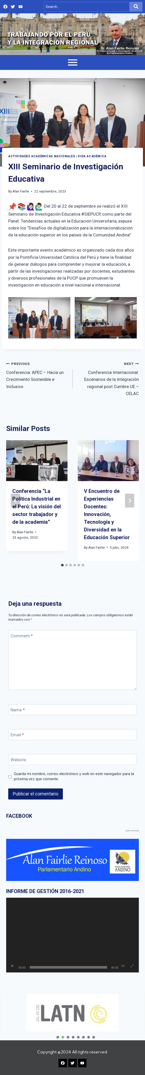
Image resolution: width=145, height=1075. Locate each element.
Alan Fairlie (21, 191)
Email (17, 734)
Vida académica (92, 156)
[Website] (72, 759)
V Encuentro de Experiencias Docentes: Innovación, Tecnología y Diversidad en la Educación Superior (107, 514)
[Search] (87, 7)
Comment (22, 635)
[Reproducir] (12, 966)
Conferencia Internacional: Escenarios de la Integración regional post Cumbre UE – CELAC (108, 378)
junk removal (132, 830)
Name (18, 709)
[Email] (72, 734)
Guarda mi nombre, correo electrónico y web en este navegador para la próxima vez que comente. (74, 776)
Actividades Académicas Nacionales (41, 156)
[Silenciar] (123, 966)
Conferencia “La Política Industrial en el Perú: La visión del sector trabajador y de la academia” (36, 506)
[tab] (62, 565)
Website (18, 759)
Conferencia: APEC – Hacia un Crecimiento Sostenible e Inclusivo (37, 374)
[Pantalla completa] (132, 966)
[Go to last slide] (15, 501)
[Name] (72, 709)
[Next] (129, 501)
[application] (72, 935)
